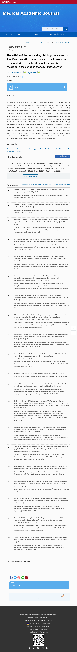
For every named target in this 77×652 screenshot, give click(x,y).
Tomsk (18, 152)
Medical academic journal (15, 43)
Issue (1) (39, 43)
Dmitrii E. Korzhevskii (15, 73)
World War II (44, 149)
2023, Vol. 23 (30, 43)
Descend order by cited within (62, 184)
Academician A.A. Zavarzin (16, 149)
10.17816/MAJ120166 (63, 43)
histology (32, 149)
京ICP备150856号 (46, 621)
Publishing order (25, 184)
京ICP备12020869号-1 (32, 621)
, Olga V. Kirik (31, 73)
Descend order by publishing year (42, 184)
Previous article (30, 176)
